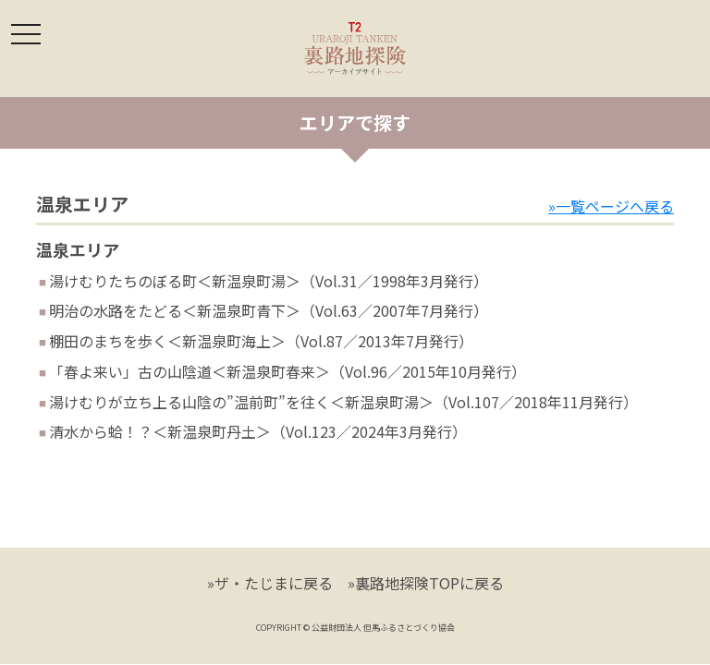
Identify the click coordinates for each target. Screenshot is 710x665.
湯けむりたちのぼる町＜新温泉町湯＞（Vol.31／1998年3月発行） (268, 281)
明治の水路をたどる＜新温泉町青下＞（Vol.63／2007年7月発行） (268, 310)
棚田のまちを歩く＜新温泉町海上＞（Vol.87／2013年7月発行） (261, 341)
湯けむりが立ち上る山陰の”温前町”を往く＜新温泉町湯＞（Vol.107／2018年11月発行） (343, 402)
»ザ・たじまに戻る (270, 583)
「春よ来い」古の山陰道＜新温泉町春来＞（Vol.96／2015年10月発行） (287, 371)
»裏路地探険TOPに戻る (426, 583)
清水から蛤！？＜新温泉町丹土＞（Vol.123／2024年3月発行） (258, 431)
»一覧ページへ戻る (611, 206)
